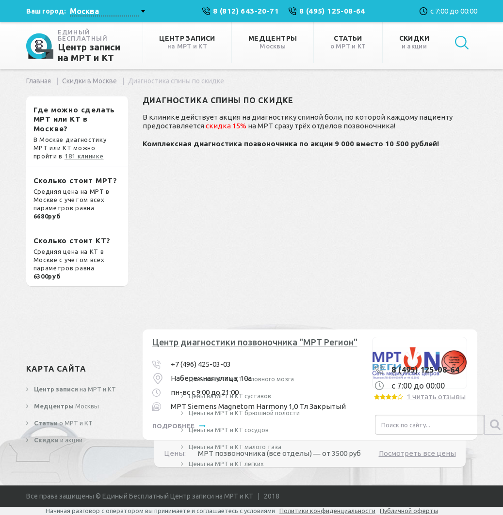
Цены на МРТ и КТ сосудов (228, 429)
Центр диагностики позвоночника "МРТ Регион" (254, 342)
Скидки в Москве (89, 81)
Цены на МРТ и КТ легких (225, 463)
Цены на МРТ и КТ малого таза (234, 446)
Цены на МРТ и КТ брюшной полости (243, 412)
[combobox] (107, 11)
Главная (38, 81)
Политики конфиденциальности (327, 510)
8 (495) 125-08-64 (425, 369)
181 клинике (84, 156)
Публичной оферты (409, 510)
